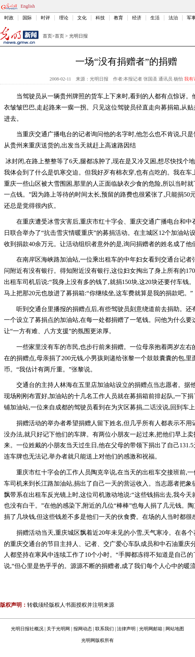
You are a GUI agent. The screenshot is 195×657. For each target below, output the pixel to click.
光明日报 (78, 36)
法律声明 (126, 628)
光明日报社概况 (27, 628)
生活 (155, 18)
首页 (47, 36)
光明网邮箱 (150, 628)
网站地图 (174, 628)
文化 (82, 18)
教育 (118, 18)
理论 (63, 18)
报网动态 (82, 628)
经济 (136, 18)
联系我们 (104, 628)
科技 (100, 18)
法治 (173, 18)
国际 (27, 18)
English (28, 6)
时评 (45, 18)
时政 (9, 18)
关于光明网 (58, 628)
